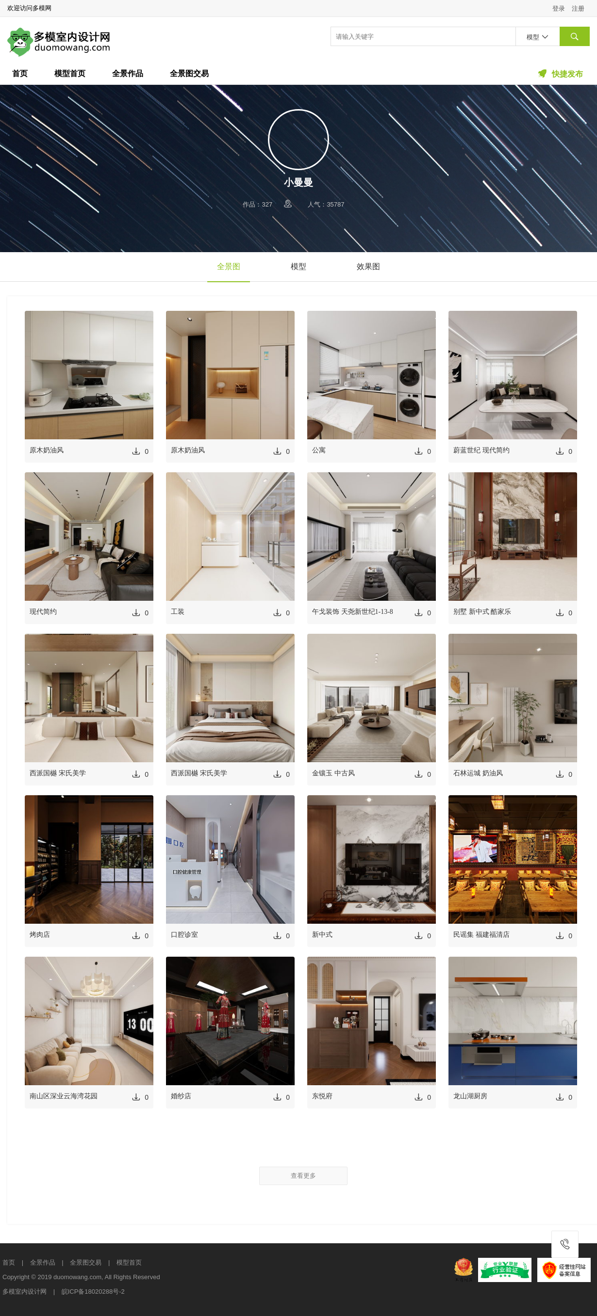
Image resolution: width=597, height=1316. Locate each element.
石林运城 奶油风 (478, 773)
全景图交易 (189, 73)
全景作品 (127, 73)
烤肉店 (40, 934)
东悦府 (322, 1096)
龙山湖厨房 (470, 1096)
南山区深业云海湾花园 (64, 1096)
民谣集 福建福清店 (481, 934)
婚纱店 (181, 1096)
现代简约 (43, 611)
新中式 (322, 934)
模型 (298, 266)
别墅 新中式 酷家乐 (482, 611)
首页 (20, 73)
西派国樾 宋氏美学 (58, 773)
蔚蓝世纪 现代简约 (481, 450)
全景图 (228, 266)
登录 (558, 8)
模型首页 (69, 73)
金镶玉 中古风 (333, 773)
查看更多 (303, 1175)
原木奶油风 (47, 450)
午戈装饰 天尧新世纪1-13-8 (352, 611)
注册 (578, 8)
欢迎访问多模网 (29, 8)
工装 (177, 611)
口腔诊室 (184, 934)
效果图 (368, 266)
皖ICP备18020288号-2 (93, 1291)
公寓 (319, 450)
